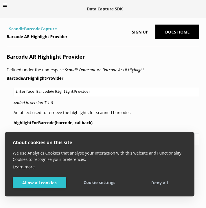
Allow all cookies (39, 182)
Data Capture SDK (105, 9)
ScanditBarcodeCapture (33, 28)
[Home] (7, 28)
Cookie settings (99, 182)
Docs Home (177, 32)
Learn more (24, 167)
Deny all (159, 182)
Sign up (140, 32)
